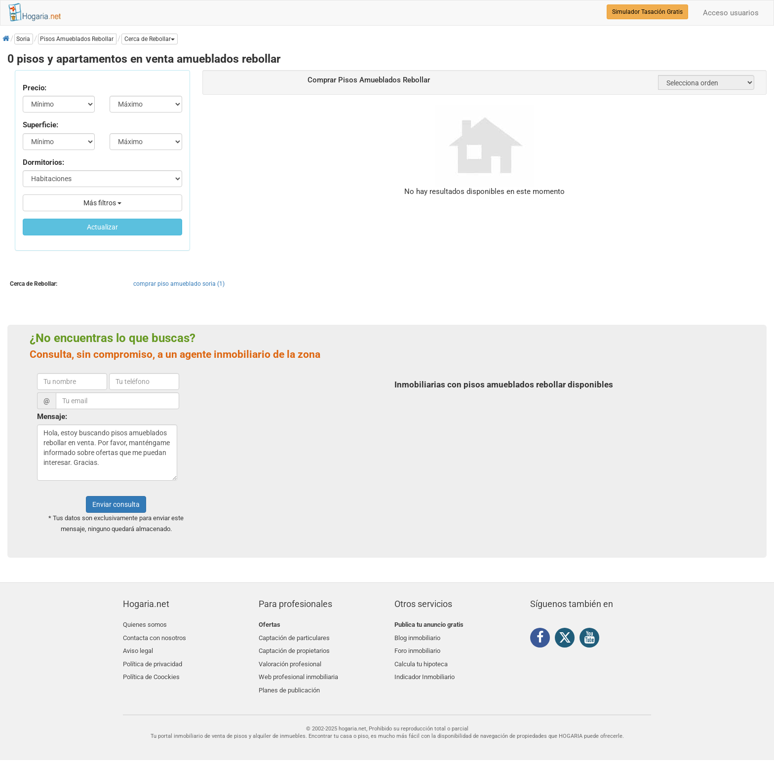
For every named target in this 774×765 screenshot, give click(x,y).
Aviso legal (138, 647)
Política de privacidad (152, 659)
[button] (149, 39)
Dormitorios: (43, 162)
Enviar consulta (116, 504)
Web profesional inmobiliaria (298, 671)
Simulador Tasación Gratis (647, 11)
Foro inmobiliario (417, 647)
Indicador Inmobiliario (424, 671)
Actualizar (102, 227)
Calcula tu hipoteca (421, 659)
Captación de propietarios (294, 647)
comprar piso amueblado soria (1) (179, 283)
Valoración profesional (290, 659)
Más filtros (102, 203)
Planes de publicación (289, 683)
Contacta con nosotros (154, 636)
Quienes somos (145, 624)
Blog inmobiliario (417, 636)
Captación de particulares (294, 636)
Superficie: (40, 124)
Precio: (34, 87)
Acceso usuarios (731, 12)
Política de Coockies (151, 671)
